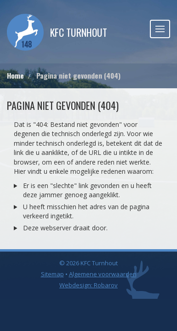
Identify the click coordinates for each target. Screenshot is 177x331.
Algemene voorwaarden (103, 274)
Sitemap (52, 274)
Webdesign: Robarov (88, 285)
